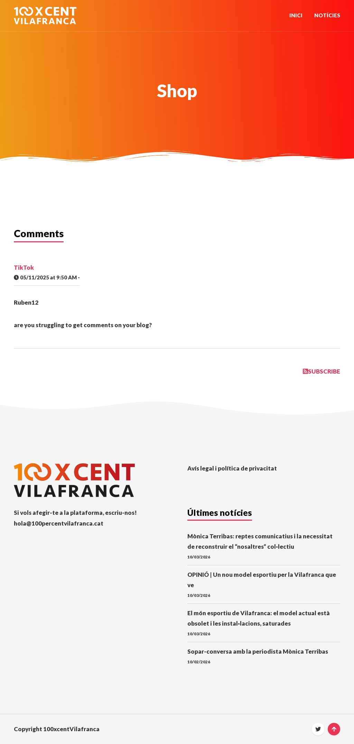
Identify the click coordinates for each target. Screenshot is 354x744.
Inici (295, 15)
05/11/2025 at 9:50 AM (45, 277)
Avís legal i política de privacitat (232, 468)
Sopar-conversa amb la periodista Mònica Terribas (257, 651)
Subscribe (321, 371)
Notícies (327, 15)
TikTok (24, 267)
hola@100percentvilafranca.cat (58, 523)
